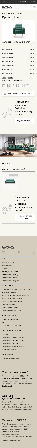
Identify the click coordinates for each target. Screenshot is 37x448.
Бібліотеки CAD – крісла (11, 343)
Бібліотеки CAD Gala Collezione (13, 337)
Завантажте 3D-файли (17, 94)
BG (34, 2)
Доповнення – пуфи (9, 278)
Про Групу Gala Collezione (11, 325)
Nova (4, 78)
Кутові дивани (7, 265)
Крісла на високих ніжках (13, 80)
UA (29, 2)
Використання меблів (10, 307)
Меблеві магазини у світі (11, 358)
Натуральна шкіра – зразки (12, 298)
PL (20, 2)
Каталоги (5, 334)
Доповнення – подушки (11, 281)
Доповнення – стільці (10, 275)
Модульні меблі (8, 262)
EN (23, 2)
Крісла (10, 78)
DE (32, 2)
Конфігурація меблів (9, 292)
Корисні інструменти (10, 349)
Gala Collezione (8, 13)
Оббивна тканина (8, 304)
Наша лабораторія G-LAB (11, 310)
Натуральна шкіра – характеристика (15, 295)
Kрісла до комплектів (10, 272)
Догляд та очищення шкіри (12, 301)
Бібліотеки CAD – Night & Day (13, 340)
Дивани (5, 268)
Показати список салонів (24, 121)
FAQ (3, 322)
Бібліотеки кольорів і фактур (13, 346)
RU (25, 2)
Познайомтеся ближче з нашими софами (17, 289)
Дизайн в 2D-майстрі (10, 319)
